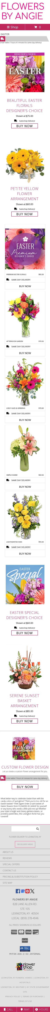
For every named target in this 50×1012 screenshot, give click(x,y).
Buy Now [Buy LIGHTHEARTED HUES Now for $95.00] (25, 553)
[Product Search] (25, 829)
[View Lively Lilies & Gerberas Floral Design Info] (25, 382)
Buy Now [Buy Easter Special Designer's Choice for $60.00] (24, 633)
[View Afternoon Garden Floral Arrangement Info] (25, 315)
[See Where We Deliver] (25, 844)
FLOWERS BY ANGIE (22, 11)
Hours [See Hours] (41, 1009)
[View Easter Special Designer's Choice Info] (25, 584)
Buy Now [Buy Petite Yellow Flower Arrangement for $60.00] (24, 214)
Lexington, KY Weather (13, 987)
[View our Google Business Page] (23, 892)
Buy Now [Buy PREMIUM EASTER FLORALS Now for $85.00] (25, 286)
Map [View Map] (25, 1009)
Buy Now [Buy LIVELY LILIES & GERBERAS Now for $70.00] (25, 420)
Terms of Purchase (33, 996)
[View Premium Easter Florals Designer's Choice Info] (25, 248)
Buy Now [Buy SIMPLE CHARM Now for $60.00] (25, 487)
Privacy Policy (13, 996)
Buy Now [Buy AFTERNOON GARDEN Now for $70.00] (25, 353)
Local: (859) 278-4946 (25, 918)
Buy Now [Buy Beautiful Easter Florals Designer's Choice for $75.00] (24, 126)
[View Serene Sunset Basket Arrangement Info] (25, 667)
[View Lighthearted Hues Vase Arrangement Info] (25, 516)
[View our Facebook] (18, 892)
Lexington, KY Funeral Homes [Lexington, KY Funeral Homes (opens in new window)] (16, 977)
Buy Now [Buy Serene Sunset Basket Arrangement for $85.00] (24, 721)
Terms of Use (25, 1001)
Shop (12, 27)
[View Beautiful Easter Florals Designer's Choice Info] (25, 72)
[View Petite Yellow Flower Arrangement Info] (25, 160)
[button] (25, 949)
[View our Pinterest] (27, 892)
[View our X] (32, 892)
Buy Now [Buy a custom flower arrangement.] (25, 786)
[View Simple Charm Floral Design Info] (25, 449)
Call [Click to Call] (8, 1009)
